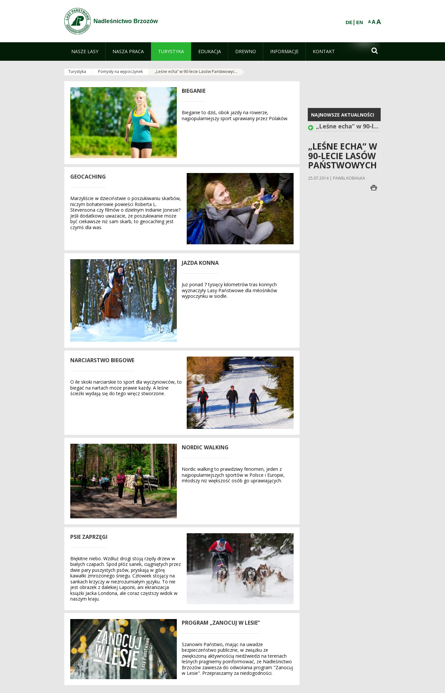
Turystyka (77, 71)
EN (359, 22)
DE (349, 22)
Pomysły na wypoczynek (120, 71)
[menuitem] (84, 51)
